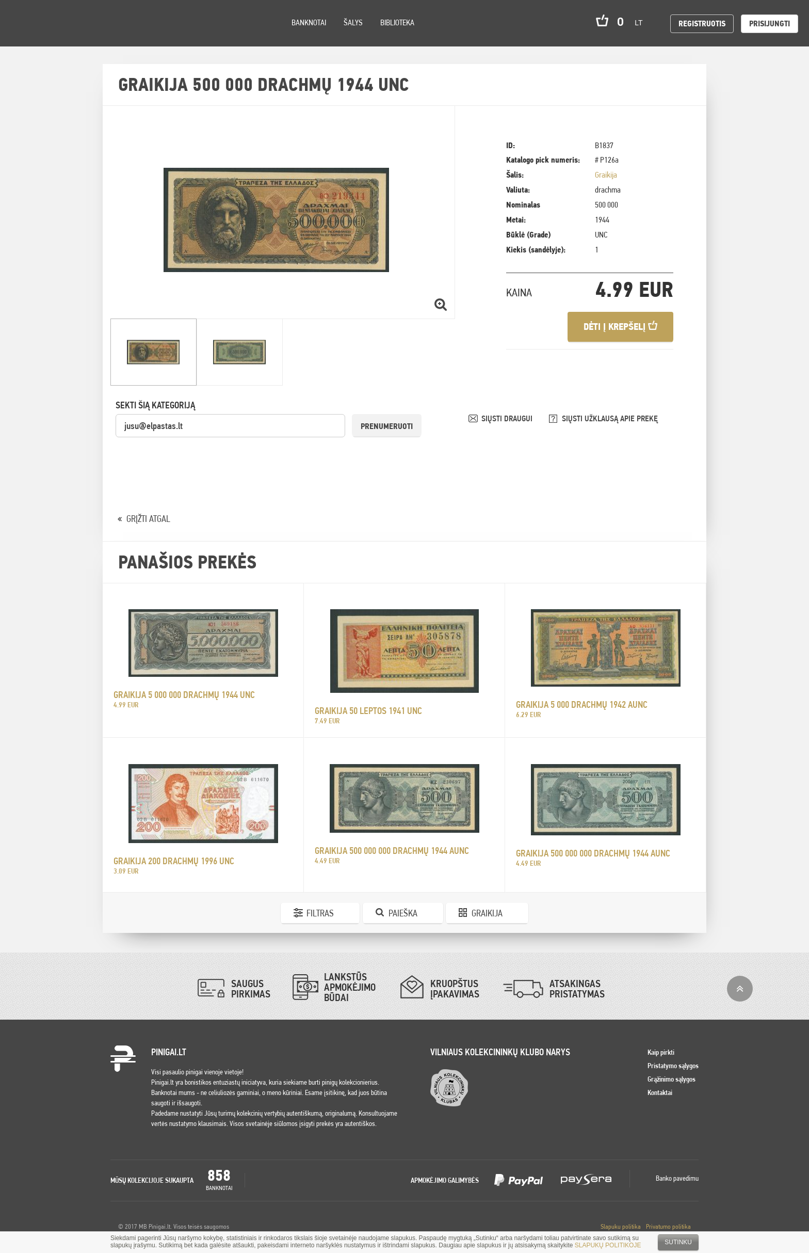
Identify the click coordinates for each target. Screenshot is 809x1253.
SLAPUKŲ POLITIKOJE (608, 1245)
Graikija (606, 175)
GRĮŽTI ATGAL (148, 518)
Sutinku (678, 1242)
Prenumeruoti (387, 426)
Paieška (403, 913)
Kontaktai (660, 1092)
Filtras (320, 913)
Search (94, 37)
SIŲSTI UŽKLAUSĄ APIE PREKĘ (610, 418)
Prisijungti (769, 23)
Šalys (353, 22)
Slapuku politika (621, 1226)
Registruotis (701, 23)
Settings (66, 36)
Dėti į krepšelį (620, 326)
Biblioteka (397, 22)
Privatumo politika (668, 1226)
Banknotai (309, 22)
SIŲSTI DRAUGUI (508, 418)
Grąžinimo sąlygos (671, 1079)
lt (642, 23)
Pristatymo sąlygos (673, 1065)
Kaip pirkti (661, 1052)
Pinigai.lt (23, 23)
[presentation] (194, 458)
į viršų (740, 989)
